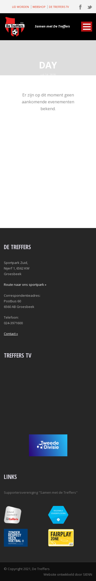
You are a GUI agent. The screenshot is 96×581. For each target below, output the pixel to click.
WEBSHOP (39, 7)
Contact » (11, 333)
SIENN (87, 574)
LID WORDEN (20, 7)
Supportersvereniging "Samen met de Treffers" (41, 492)
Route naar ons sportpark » (25, 284)
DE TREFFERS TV (59, 7)
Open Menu (86, 27)
